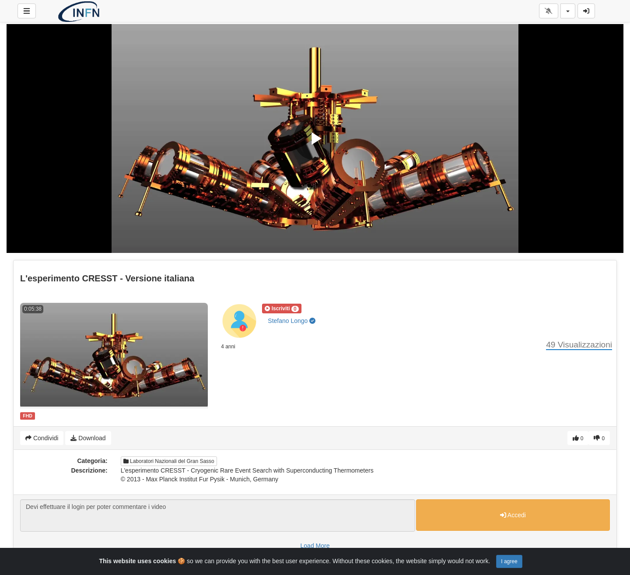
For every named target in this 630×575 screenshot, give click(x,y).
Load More (315, 545)
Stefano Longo (291, 320)
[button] (281, 308)
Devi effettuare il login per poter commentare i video (217, 515)
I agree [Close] (509, 561)
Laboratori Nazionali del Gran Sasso (168, 461)
